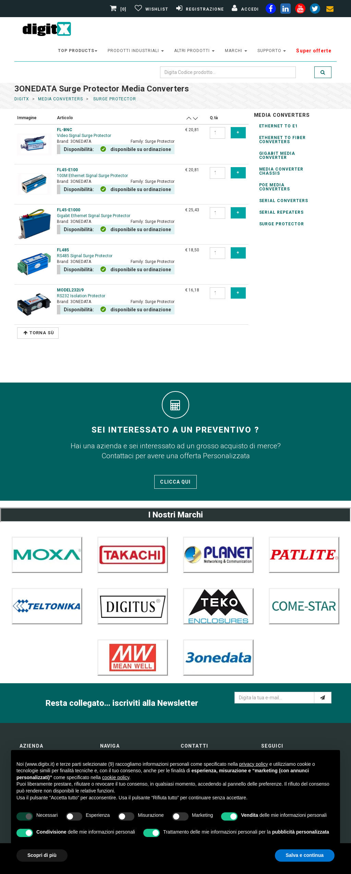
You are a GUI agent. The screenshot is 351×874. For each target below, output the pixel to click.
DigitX (21, 99)
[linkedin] (285, 10)
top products (78, 50)
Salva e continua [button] (305, 855)
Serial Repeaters (281, 212)
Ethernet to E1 (278, 126)
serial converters (283, 200)
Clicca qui (175, 482)
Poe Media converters (274, 187)
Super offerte (313, 50)
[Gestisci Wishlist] (150, 9)
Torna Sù (38, 332)
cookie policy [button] (115, 777)
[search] (322, 72)
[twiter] (315, 10)
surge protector (114, 99)
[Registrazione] (199, 9)
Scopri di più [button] (42, 855)
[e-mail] (322, 697)
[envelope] (330, 10)
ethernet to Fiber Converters (282, 139)
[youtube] (300, 10)
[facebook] (271, 10)
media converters (60, 99)
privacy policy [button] (253, 764)
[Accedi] (244, 9)
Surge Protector (281, 224)
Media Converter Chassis (281, 171)
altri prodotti (194, 50)
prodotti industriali (136, 50)
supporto (271, 50)
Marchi (236, 50)
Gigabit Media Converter (277, 155)
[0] (119, 9)
